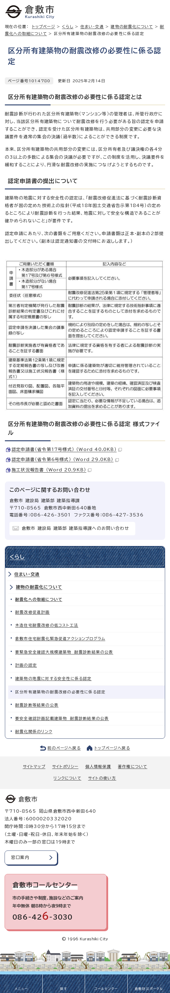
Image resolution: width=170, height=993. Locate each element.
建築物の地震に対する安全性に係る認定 (53, 679)
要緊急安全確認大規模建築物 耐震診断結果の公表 (64, 652)
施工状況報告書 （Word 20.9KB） (51, 470)
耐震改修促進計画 (32, 612)
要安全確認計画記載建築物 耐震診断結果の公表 (62, 718)
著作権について (132, 767)
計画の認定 (26, 665)
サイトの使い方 (102, 778)
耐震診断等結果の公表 (36, 705)
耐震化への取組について (38, 599)
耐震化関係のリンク (33, 732)
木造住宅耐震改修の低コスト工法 (46, 625)
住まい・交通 (92, 27)
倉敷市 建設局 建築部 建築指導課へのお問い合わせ (75, 528)
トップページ (43, 27)
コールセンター (106, 988)
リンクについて (67, 778)
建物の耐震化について (132, 27)
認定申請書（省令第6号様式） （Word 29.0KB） (65, 459)
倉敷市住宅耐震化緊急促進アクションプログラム (60, 639)
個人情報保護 (98, 767)
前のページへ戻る (64, 748)
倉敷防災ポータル (149, 988)
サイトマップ (34, 767)
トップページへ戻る (112, 748)
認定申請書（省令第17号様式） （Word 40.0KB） (67, 449)
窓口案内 (20, 857)
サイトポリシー (65, 767)
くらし (67, 27)
